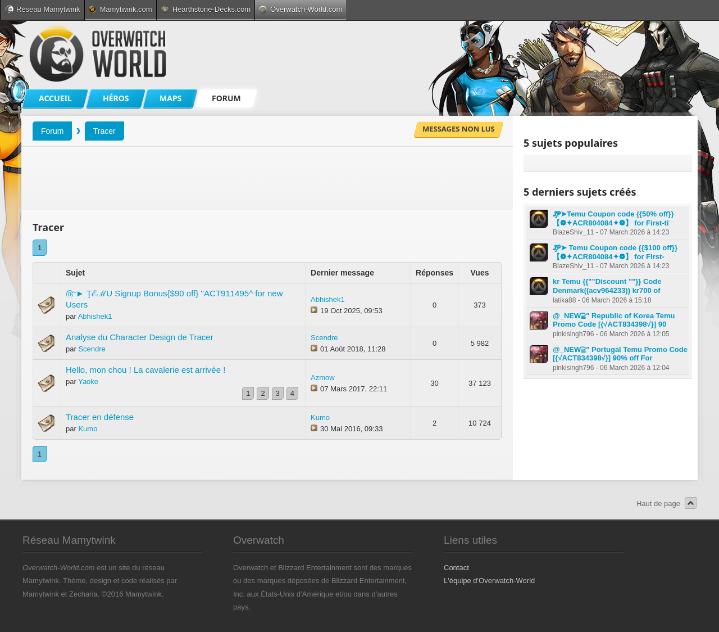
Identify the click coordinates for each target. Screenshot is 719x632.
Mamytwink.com (120, 9)
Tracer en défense (100, 417)
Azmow (323, 377)
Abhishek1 (95, 316)
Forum (52, 131)
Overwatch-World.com (300, 9)
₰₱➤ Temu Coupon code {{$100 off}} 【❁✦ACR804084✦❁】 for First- (615, 252)
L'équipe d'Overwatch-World (489, 580)
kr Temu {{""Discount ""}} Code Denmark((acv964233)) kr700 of (607, 286)
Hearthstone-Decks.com (206, 9)
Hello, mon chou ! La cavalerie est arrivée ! (145, 369)
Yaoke (88, 381)
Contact (456, 567)
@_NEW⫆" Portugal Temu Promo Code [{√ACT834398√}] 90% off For (620, 354)
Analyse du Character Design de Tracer (139, 337)
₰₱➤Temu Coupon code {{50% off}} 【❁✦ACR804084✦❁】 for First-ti (613, 218)
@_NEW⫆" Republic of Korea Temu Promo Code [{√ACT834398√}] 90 (614, 320)
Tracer (104, 131)
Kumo (87, 429)
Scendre (91, 349)
